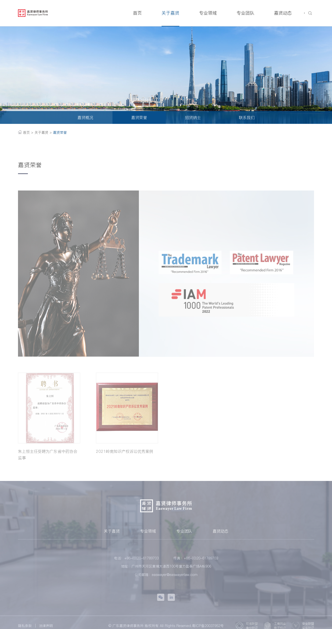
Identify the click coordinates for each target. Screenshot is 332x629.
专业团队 (184, 533)
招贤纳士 (193, 117)
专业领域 (148, 533)
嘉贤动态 (220, 533)
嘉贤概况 (85, 117)
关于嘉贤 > (43, 132)
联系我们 (247, 117)
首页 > (25, 132)
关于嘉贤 (112, 533)
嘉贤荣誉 (139, 117)
